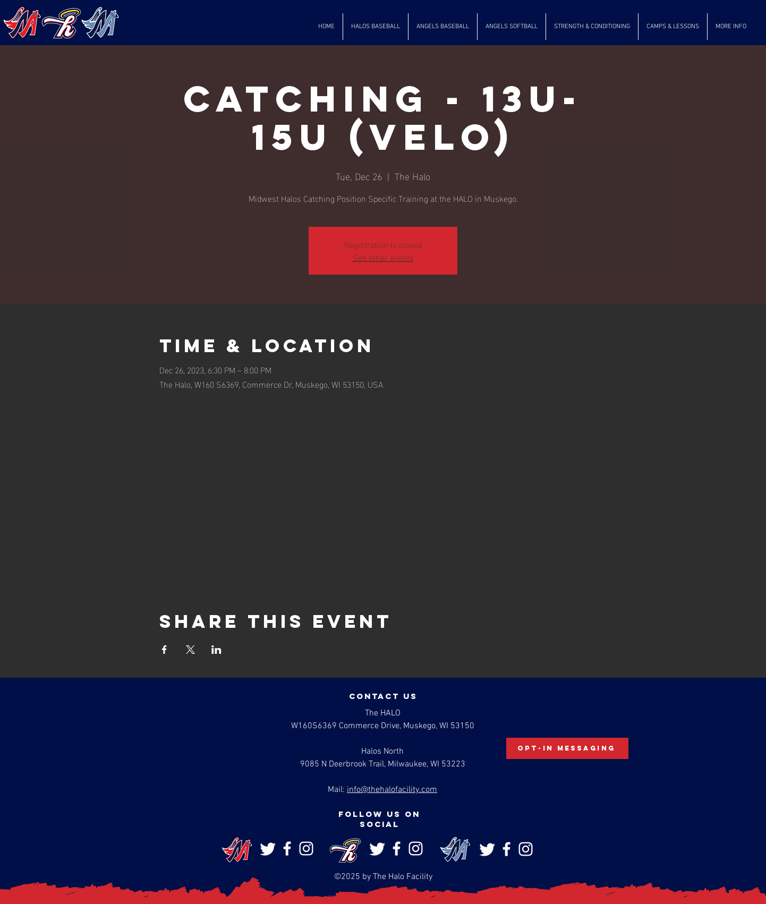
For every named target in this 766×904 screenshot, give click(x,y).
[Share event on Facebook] (164, 649)
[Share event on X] (190, 649)
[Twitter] (268, 848)
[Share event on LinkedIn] (216, 649)
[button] (375, 26)
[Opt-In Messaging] (567, 748)
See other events (383, 257)
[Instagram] (306, 848)
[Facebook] (287, 848)
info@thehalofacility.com (392, 789)
